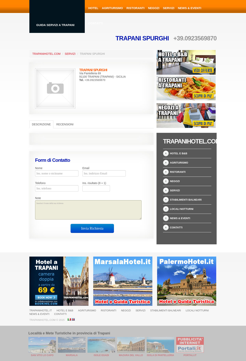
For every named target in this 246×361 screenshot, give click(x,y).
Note (38, 198)
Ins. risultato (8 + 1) (94, 183)
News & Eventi (189, 8)
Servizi (168, 8)
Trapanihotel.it (40, 310)
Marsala (72, 355)
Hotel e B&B (178, 153)
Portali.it (190, 355)
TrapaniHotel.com (46, 53)
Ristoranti (135, 8)
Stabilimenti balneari (186, 199)
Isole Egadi (101, 355)
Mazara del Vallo (131, 355)
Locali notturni (181, 208)
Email (85, 168)
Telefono (40, 183)
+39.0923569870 (195, 38)
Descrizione (41, 124)
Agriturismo (112, 8)
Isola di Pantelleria (160, 355)
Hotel (93, 8)
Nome (38, 168)
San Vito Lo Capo (42, 355)
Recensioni (65, 124)
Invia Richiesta (92, 228)
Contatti (95, 23)
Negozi (153, 8)
